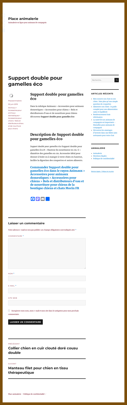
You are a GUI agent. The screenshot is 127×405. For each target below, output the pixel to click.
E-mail (12, 286)
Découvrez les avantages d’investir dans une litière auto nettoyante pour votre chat (105, 133)
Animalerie (97, 153)
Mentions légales (100, 156)
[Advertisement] (64, 56)
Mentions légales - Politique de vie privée (102, 171)
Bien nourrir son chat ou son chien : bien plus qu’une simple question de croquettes (105, 101)
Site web (12, 298)
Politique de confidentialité (103, 159)
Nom (11, 274)
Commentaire (16, 236)
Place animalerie (23, 19)
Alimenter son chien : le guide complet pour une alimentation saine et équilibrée (105, 109)
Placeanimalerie (15, 101)
